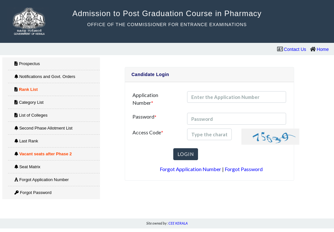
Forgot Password (32, 192)
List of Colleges (31, 115)
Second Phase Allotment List (43, 128)
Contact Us (295, 49)
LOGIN (185, 154)
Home (323, 49)
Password (144, 116)
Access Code (147, 132)
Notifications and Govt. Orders (44, 76)
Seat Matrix (27, 166)
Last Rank (26, 141)
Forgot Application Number (41, 179)
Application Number (145, 99)
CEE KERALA (178, 223)
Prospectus (27, 63)
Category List (28, 102)
